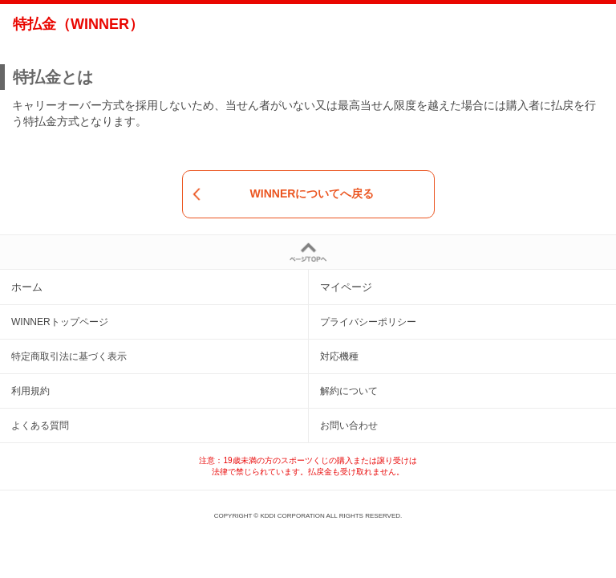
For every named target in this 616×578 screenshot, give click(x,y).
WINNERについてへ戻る (283, 194)
